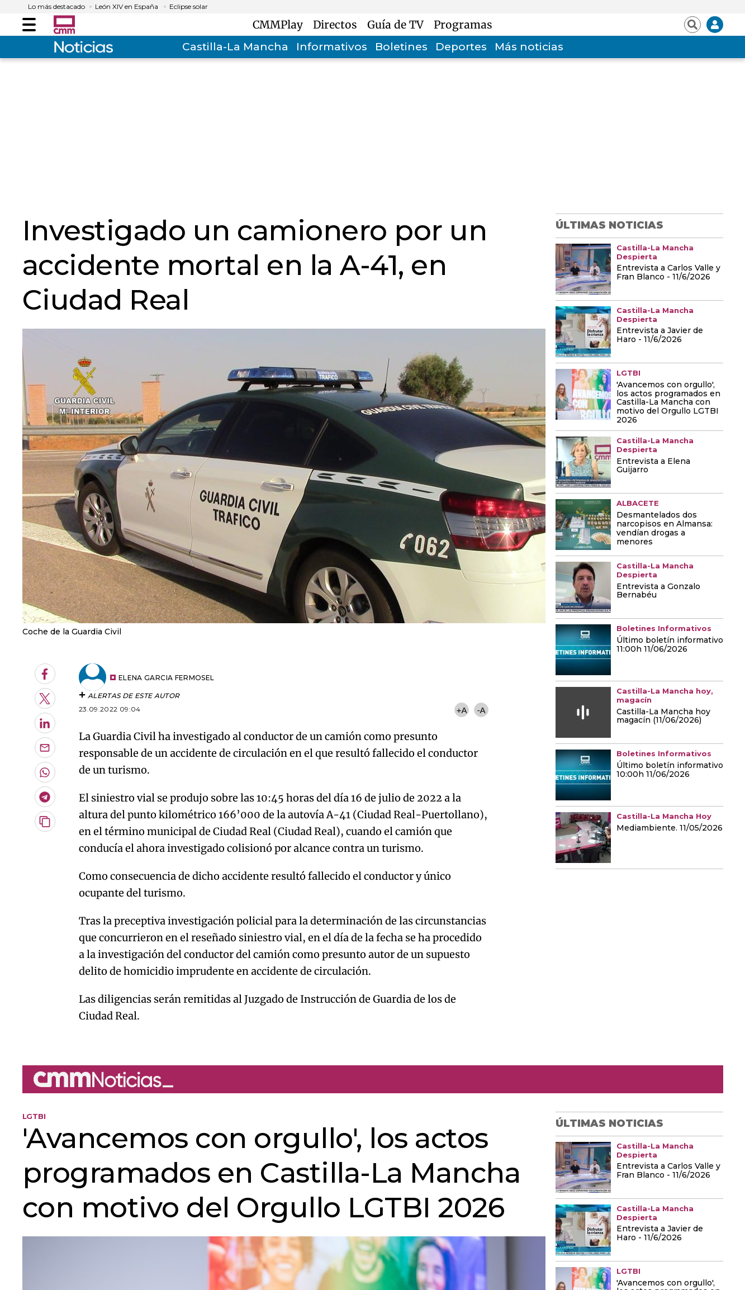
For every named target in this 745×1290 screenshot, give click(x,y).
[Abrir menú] (29, 24)
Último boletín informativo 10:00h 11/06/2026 (669, 770)
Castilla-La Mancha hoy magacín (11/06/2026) (663, 716)
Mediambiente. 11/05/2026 (669, 828)
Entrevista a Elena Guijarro (653, 466)
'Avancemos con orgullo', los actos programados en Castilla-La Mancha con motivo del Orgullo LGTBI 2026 (668, 403)
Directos (338, 24)
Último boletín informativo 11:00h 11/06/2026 (669, 645)
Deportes (461, 46)
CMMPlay (281, 24)
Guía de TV (398, 24)
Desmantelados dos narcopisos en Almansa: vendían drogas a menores (664, 529)
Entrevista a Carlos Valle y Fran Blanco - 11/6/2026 (668, 273)
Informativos (331, 46)
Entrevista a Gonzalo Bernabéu (658, 591)
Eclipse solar (188, 7)
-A (481, 710)
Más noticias (529, 46)
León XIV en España (126, 7)
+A (462, 710)
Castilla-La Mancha (235, 46)
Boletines (401, 46)
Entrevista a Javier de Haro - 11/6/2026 (659, 335)
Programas (463, 24)
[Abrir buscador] (692, 24)
